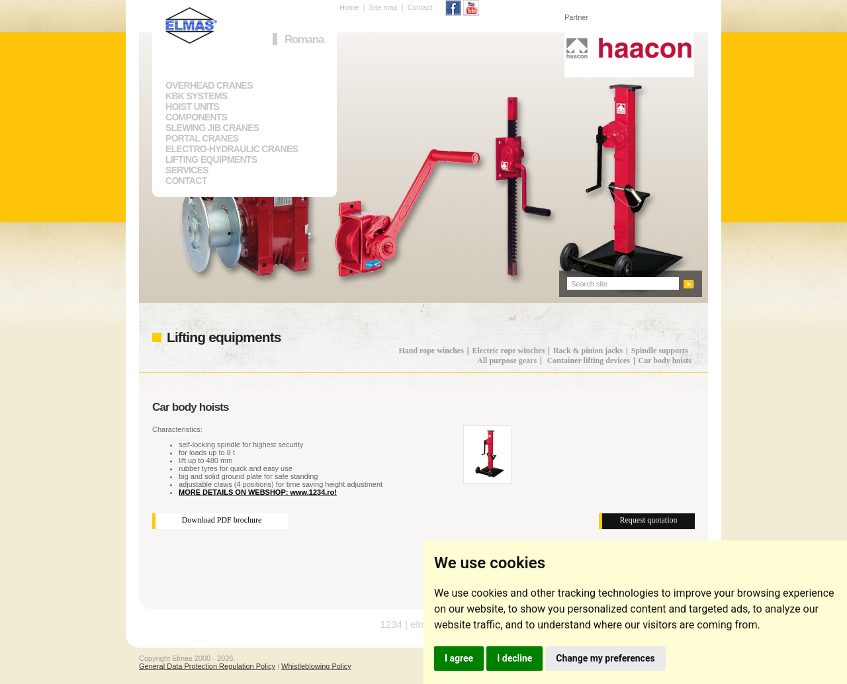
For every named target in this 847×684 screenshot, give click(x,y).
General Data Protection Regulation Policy (207, 666)
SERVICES (186, 170)
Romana (304, 39)
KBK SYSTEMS (196, 96)
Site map (383, 7)
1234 (391, 624)
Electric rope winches (508, 350)
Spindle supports (659, 350)
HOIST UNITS (192, 106)
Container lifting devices (588, 360)
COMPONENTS (196, 117)
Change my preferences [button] (605, 658)
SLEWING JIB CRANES (212, 127)
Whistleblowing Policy (316, 666)
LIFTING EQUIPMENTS (211, 159)
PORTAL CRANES (201, 138)
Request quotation (649, 520)
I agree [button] (459, 658)
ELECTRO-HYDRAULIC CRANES (231, 149)
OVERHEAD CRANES (209, 85)
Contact (420, 7)
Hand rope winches (430, 350)
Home (349, 7)
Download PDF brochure (222, 520)
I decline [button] (514, 658)
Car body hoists (665, 360)
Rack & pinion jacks (588, 350)
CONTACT (186, 180)
